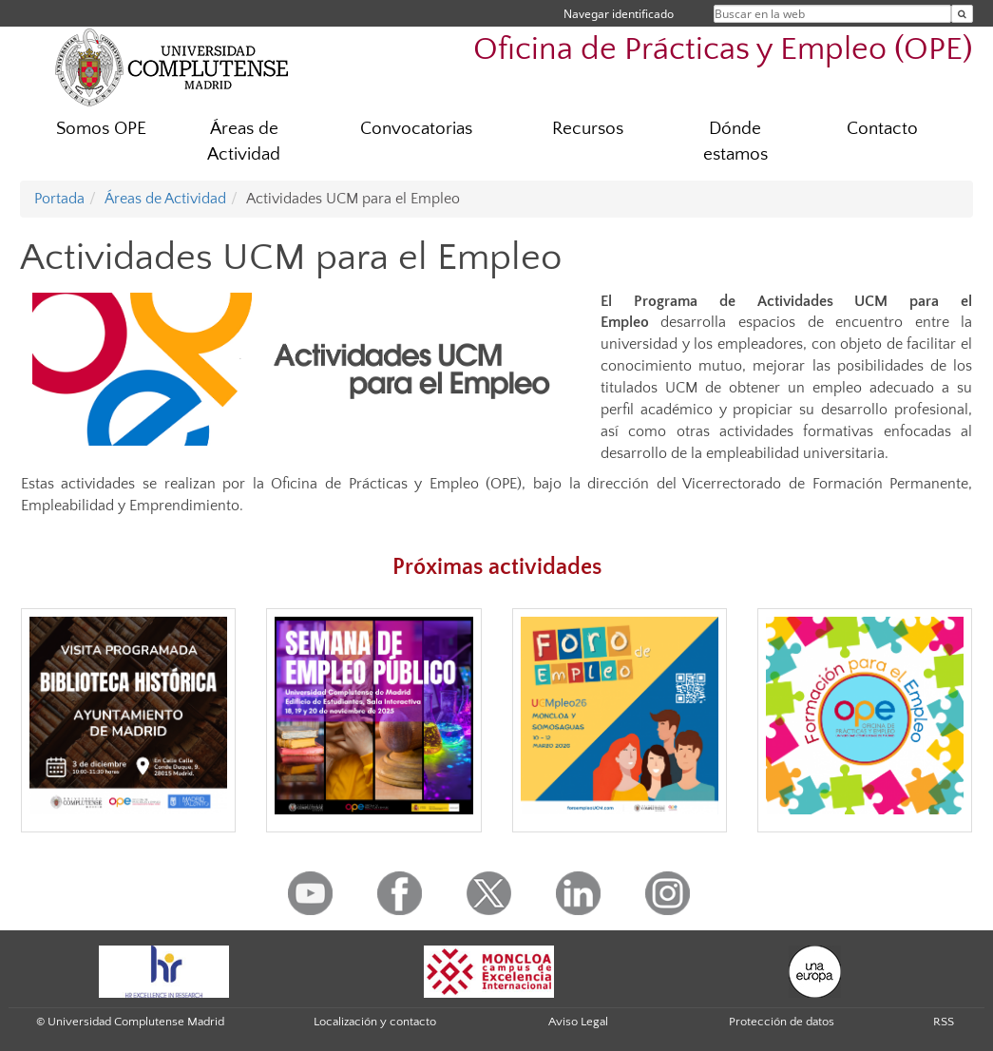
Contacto (882, 129)
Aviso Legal (578, 1021)
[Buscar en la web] (962, 14)
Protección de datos (781, 1021)
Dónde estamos (735, 141)
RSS (943, 1021)
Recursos (587, 129)
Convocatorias (416, 129)
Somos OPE (101, 129)
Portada (59, 198)
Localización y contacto (375, 1021)
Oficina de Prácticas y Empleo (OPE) (723, 49)
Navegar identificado (618, 14)
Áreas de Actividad (243, 141)
